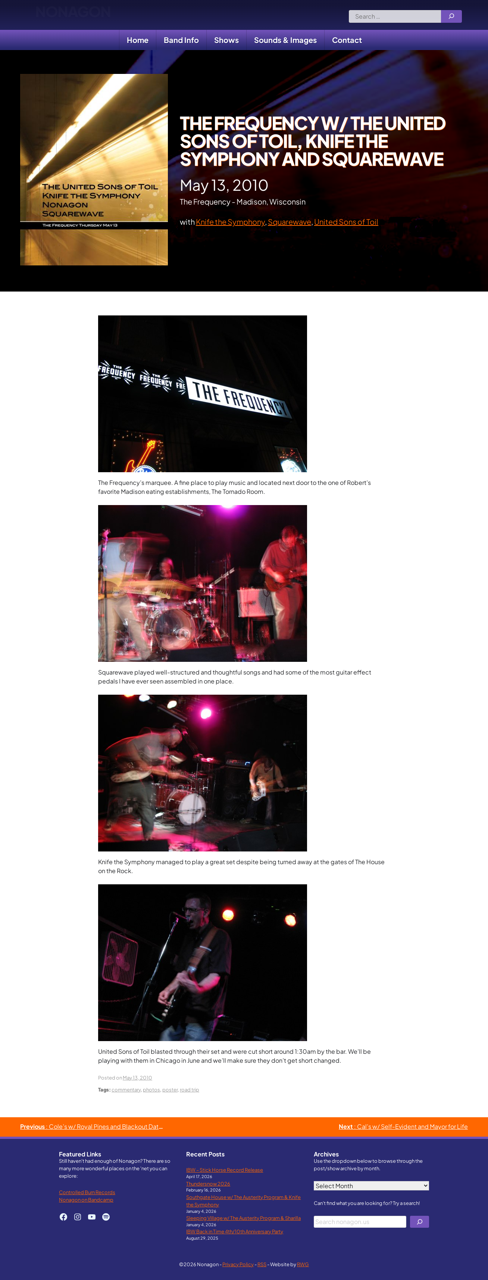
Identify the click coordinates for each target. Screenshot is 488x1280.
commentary (126, 1089)
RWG (303, 1264)
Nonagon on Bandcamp (86, 1199)
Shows (226, 39)
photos (151, 1089)
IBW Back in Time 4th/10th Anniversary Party (234, 1231)
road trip (189, 1089)
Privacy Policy (238, 1264)
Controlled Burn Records (87, 1192)
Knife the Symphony (230, 221)
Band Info (181, 39)
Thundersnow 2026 (208, 1183)
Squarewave (289, 221)
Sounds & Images (285, 39)
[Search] (451, 16)
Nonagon (73, 15)
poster (170, 1089)
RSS (261, 1264)
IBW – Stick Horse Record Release (224, 1170)
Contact (347, 39)
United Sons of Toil (346, 221)
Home (137, 39)
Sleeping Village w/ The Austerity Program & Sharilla (243, 1218)
